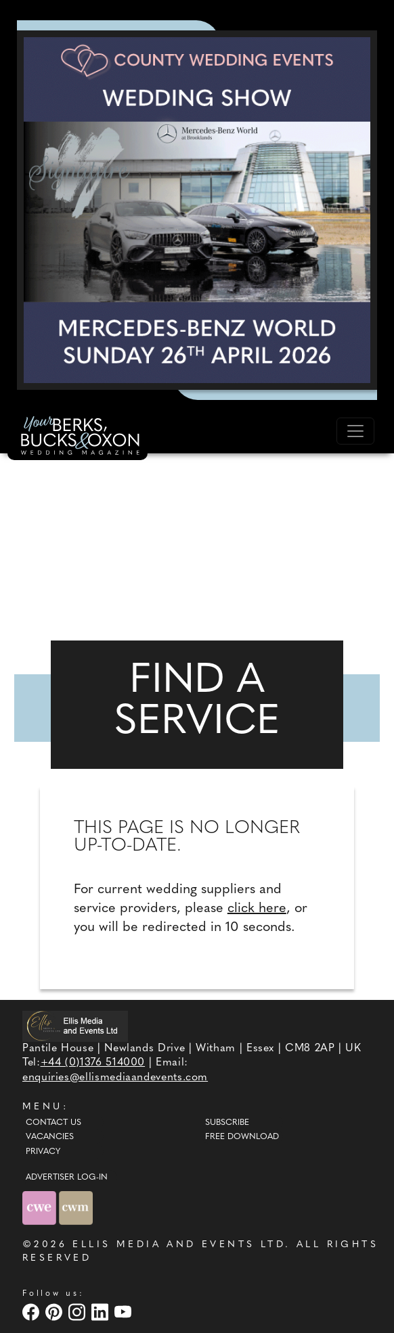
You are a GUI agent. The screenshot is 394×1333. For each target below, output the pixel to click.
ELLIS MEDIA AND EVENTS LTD (178, 1245)
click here (256, 908)
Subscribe (227, 1123)
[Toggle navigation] (355, 431)
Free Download (242, 1137)
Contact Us (53, 1123)
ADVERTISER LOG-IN (67, 1178)
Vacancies (50, 1137)
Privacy (43, 1152)
